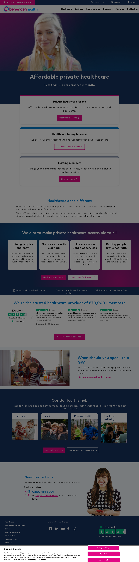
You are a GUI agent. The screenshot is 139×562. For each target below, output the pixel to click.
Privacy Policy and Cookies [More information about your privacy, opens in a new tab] (35, 559)
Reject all (103, 554)
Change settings (103, 548)
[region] (69, 553)
